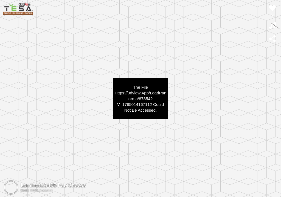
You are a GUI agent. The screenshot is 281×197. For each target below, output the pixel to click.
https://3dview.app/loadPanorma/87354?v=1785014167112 (140, 99)
